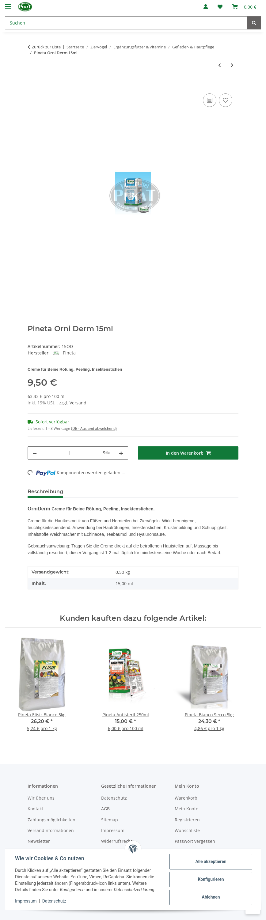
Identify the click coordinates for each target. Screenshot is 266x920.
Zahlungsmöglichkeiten (51, 820)
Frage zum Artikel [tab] (140, 491)
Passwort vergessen (195, 841)
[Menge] (69, 453)
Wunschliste (187, 830)
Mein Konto (186, 809)
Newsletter (39, 841)
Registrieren (187, 820)
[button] (206, 7)
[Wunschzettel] (220, 7)
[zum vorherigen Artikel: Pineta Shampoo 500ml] (219, 65)
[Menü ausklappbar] (8, 4)
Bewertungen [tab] (90, 491)
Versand (78, 403)
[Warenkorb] (244, 7)
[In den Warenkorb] (32, 85)
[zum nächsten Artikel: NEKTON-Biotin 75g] (232, 65)
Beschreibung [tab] (45, 491)
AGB (105, 809)
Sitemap (109, 820)
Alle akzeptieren (210, 861)
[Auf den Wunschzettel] (225, 100)
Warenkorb (186, 798)
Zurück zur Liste (46, 47)
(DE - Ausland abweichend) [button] (94, 428)
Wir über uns (41, 798)
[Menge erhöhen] (121, 453)
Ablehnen (211, 897)
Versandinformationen (51, 830)
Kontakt (35, 809)
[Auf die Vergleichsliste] (209, 100)
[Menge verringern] (34, 453)
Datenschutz (54, 901)
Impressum (25, 901)
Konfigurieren (211, 879)
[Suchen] (126, 22)
